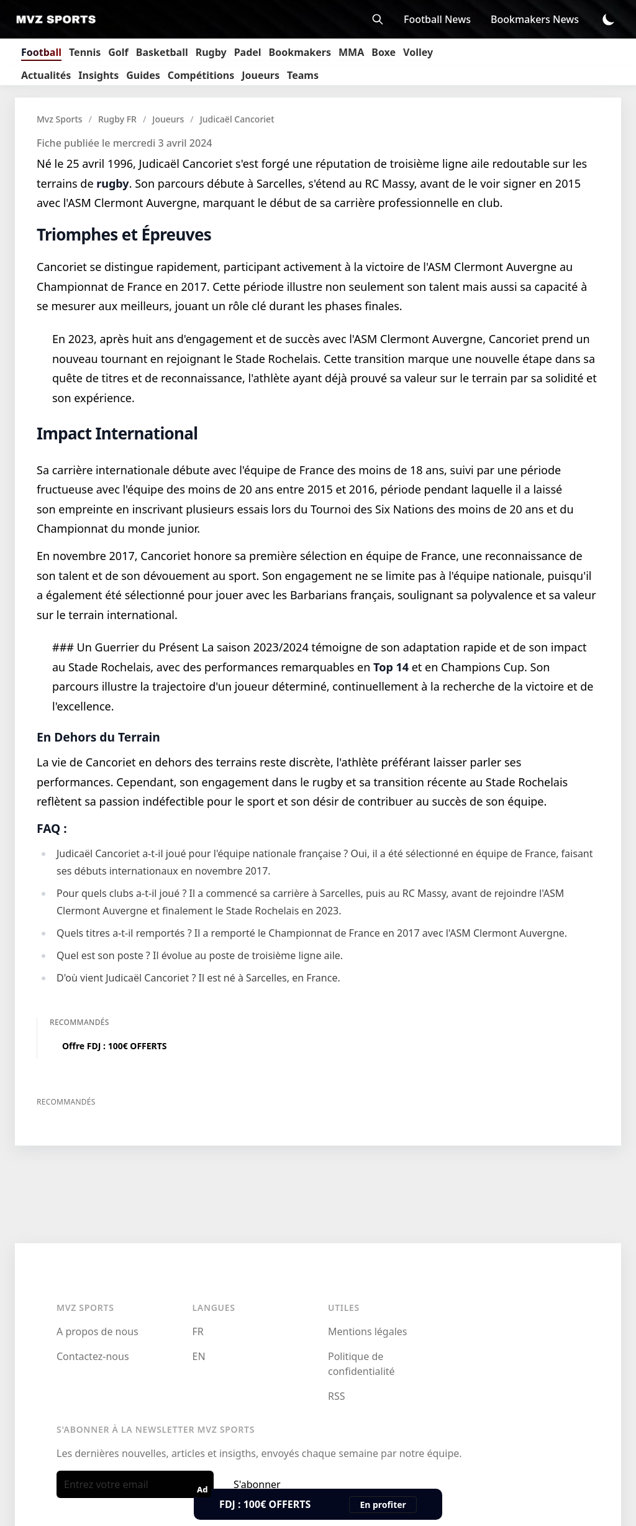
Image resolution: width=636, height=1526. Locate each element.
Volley (418, 52)
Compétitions (201, 75)
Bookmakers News (535, 19)
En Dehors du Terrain (98, 737)
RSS (336, 1396)
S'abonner (257, 1484)
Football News (437, 19)
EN (199, 1356)
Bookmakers (300, 52)
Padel (247, 52)
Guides (143, 75)
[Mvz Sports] (59, 19)
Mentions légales (367, 1331)
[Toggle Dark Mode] (609, 19)
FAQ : (52, 828)
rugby (112, 183)
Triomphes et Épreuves (124, 234)
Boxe (383, 52)
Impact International (117, 433)
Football (41, 52)
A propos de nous (98, 1331)
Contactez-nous (93, 1356)
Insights (98, 75)
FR (198, 1331)
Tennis (85, 52)
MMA (351, 52)
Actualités (46, 75)
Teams (303, 75)
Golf (118, 52)
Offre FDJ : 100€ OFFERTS (114, 1046)
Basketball (162, 52)
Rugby (211, 52)
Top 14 (391, 667)
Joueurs (260, 75)
